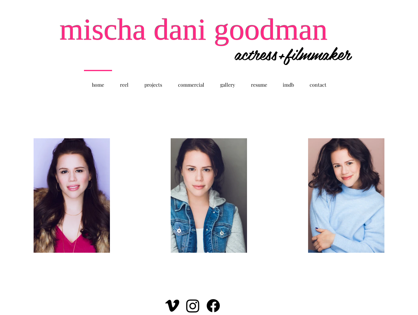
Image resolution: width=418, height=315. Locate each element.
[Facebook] (213, 305)
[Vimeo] (172, 305)
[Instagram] (193, 305)
